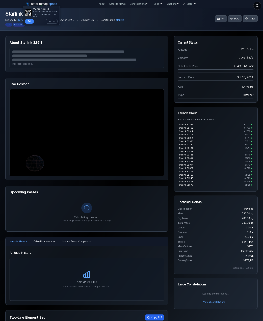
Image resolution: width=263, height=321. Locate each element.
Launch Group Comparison (76, 241)
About (102, 3)
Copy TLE (154, 317)
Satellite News (117, 3)
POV (234, 18)
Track (250, 18)
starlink (120, 19)
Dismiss (51, 21)
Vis (221, 18)
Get (29, 21)
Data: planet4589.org (243, 268)
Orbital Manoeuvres (44, 241)
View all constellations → (215, 302)
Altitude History (18, 241)
